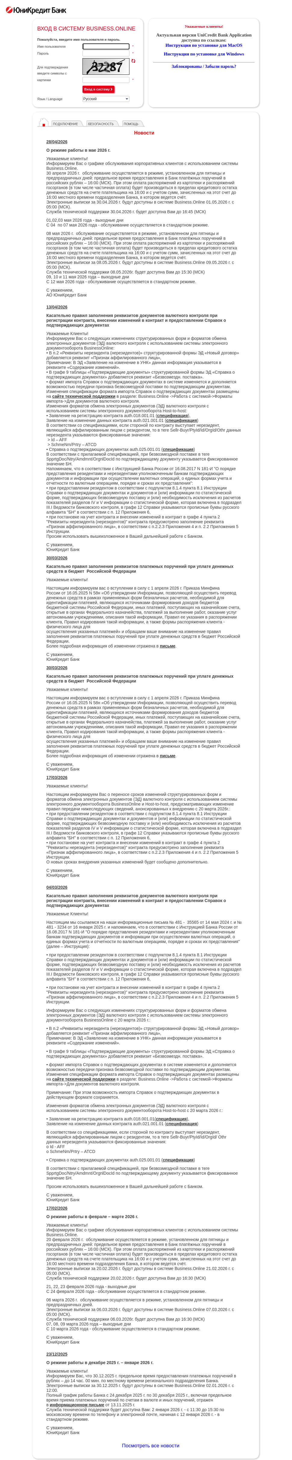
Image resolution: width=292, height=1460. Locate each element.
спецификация (181, 420)
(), (171, 1118)
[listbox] (105, 99)
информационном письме (77, 1404)
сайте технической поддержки (83, 396)
